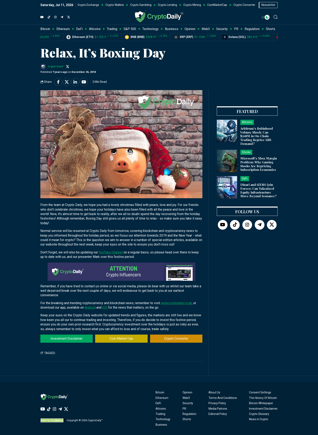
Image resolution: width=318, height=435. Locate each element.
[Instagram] (55, 17)
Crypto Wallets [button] (114, 4)
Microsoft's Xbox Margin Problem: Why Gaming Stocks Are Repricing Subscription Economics (258, 164)
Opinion (187, 392)
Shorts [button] (270, 29)
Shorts (187, 419)
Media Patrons (217, 408)
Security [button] (222, 29)
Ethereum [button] (63, 29)
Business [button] (171, 29)
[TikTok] (49, 17)
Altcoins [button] (95, 29)
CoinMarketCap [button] (217, 4)
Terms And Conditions (222, 397)
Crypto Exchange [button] (88, 4)
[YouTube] (42, 17)
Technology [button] (150, 29)
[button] (276, 17)
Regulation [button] (252, 29)
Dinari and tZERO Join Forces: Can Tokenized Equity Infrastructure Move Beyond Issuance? (258, 190)
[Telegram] (62, 17)
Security (188, 403)
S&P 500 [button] (130, 29)
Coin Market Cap (121, 338)
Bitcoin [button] (45, 29)
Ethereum (162, 397)
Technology (163, 419)
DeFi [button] (79, 29)
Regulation (189, 414)
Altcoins (161, 408)
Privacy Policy (217, 403)
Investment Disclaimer (66, 338)
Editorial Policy (217, 414)
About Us (214, 392)
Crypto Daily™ (56, 66)
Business (161, 424)
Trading (160, 414)
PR (184, 408)
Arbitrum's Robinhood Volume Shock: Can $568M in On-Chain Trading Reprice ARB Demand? (256, 136)
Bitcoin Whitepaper (261, 403)
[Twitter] (68, 17)
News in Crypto (258, 419)
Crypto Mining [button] (192, 4)
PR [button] (236, 29)
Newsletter (268, 4)
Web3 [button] (206, 29)
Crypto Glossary (259, 414)
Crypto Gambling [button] (140, 4)
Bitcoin (160, 392)
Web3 (186, 397)
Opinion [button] (190, 29)
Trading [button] (112, 29)
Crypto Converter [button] (244, 4)
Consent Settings (260, 392)
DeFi (158, 403)
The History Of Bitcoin (263, 397)
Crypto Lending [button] (167, 4)
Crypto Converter (176, 338)
